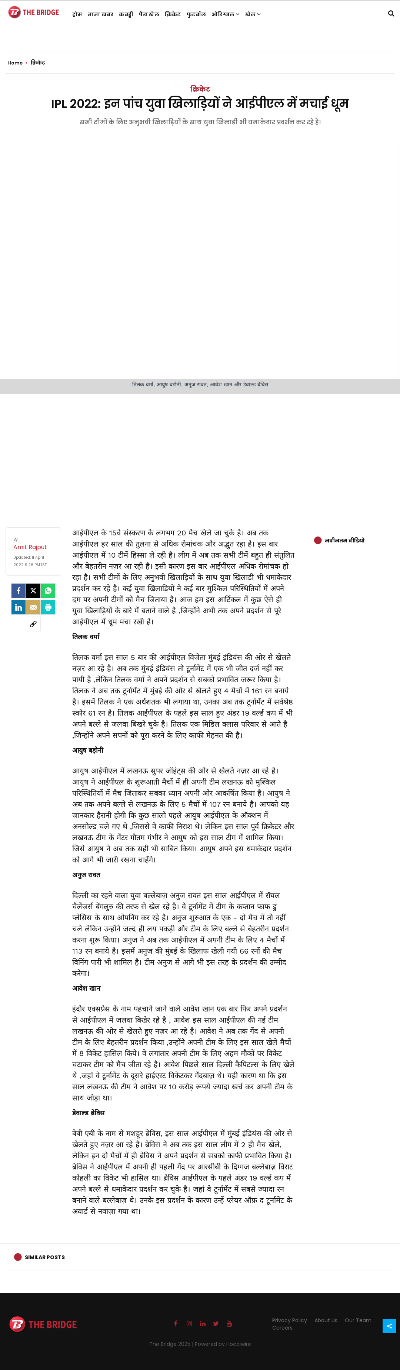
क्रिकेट (173, 14)
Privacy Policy (289, 1320)
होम (77, 14)
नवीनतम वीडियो (345, 540)
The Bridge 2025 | (172, 1344)
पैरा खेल (149, 14)
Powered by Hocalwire (223, 1344)
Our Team (358, 1320)
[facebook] (18, 590)
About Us (325, 1320)
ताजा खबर (101, 14)
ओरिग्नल (225, 14)
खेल (253, 14)
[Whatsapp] (48, 590)
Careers (282, 1327)
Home (17, 63)
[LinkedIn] (18, 607)
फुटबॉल (196, 14)
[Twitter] (33, 590)
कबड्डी (126, 14)
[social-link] (33, 624)
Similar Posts (45, 1257)
